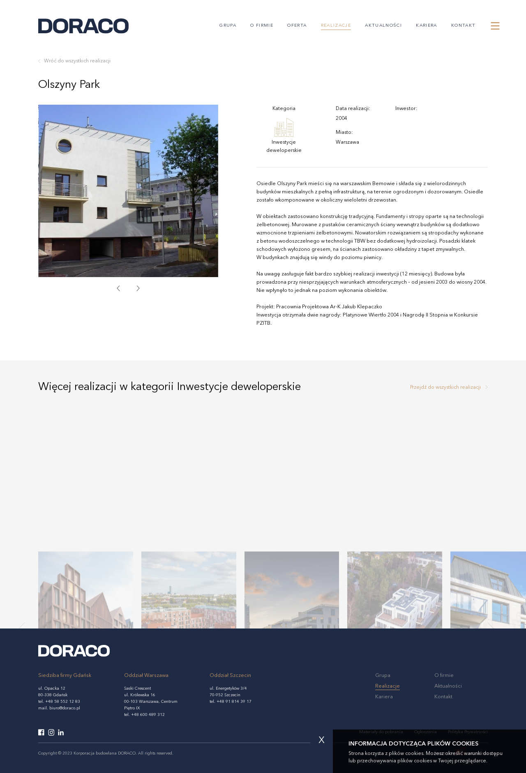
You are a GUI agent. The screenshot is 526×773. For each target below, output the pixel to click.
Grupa (227, 26)
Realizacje (336, 26)
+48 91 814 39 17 (234, 702)
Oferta (297, 26)
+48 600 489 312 (148, 715)
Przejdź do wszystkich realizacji (445, 387)
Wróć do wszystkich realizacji (77, 61)
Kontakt (463, 26)
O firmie (261, 26)
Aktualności (383, 26)
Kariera (426, 26)
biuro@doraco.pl (64, 708)
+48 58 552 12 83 (62, 702)
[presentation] (118, 288)
